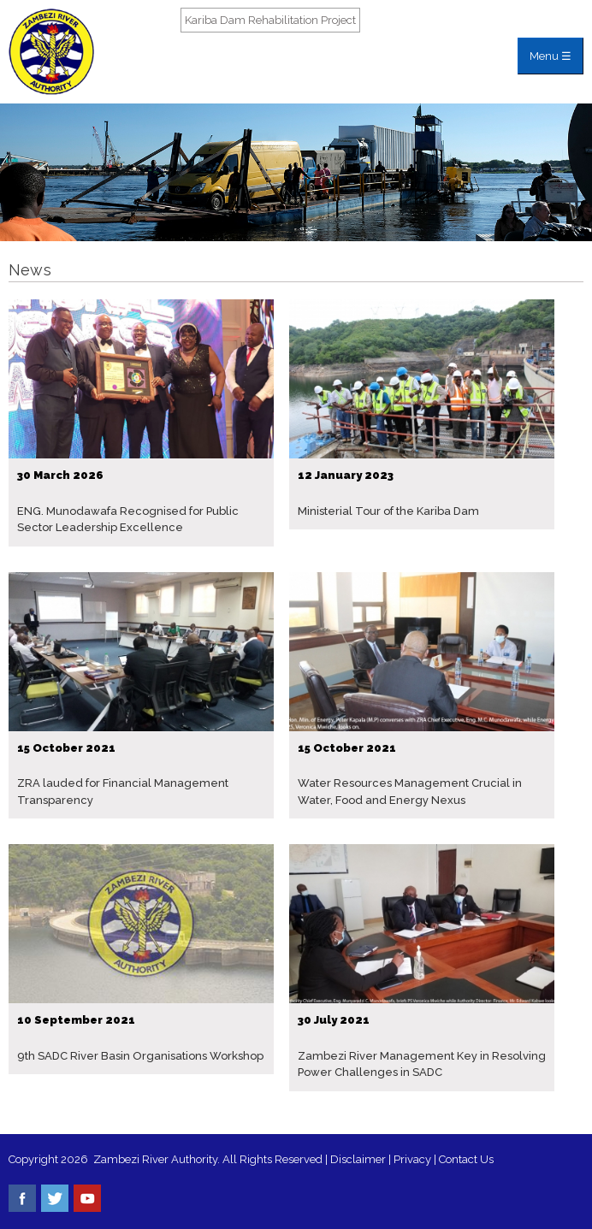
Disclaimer (358, 1159)
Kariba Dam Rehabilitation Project (270, 20)
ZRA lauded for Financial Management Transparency (122, 792)
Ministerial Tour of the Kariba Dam (388, 511)
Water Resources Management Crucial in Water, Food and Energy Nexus (410, 792)
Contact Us (466, 1159)
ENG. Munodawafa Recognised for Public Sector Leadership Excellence (128, 520)
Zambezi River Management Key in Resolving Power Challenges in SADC (422, 1064)
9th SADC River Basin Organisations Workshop (140, 1055)
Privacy (414, 1159)
